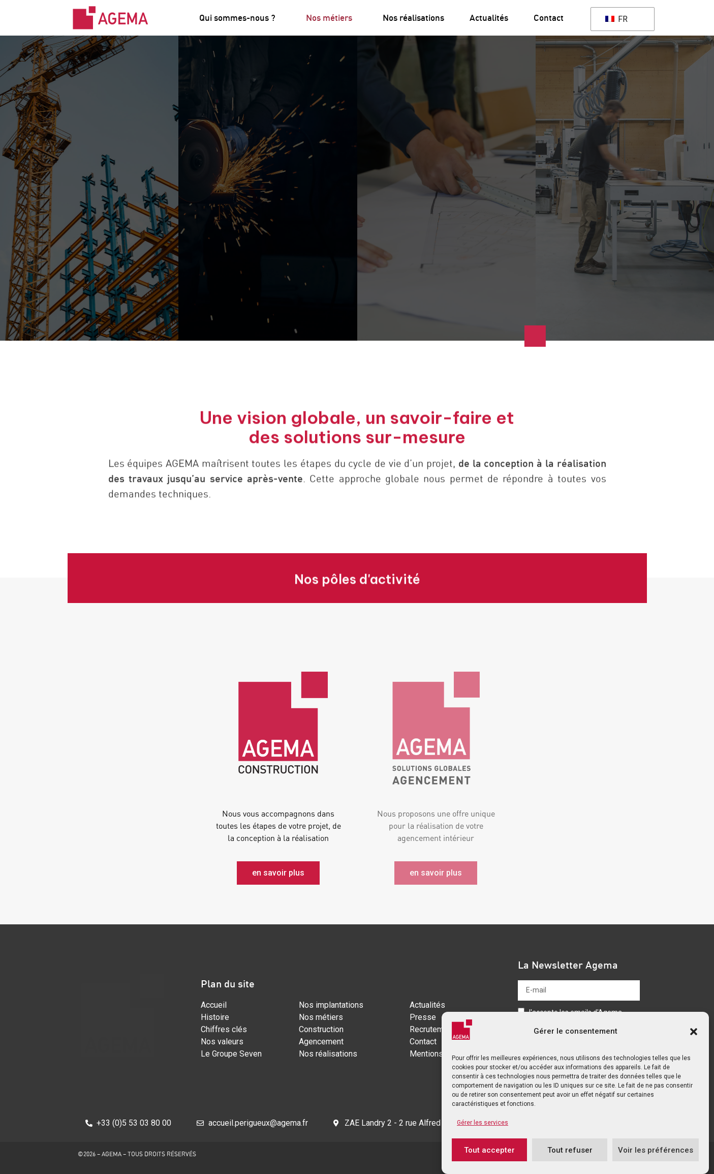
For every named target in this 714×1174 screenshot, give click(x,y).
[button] (694, 1032)
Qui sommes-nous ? (240, 17)
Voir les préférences (655, 1150)
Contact (549, 17)
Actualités (489, 17)
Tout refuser (570, 1150)
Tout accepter (489, 1150)
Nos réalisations (413, 17)
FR (616, 19)
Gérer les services (482, 1122)
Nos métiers (331, 17)
